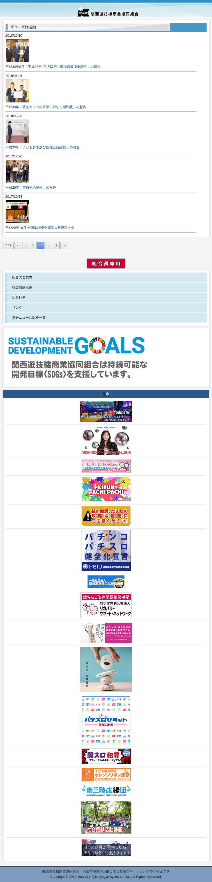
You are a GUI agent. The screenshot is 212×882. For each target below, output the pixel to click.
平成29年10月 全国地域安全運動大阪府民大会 (39, 228)
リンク (17, 307)
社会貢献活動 (22, 287)
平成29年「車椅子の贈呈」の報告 (30, 187)
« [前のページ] (18, 245)
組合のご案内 (22, 277)
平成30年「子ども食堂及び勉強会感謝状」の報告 (42, 147)
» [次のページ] (64, 245)
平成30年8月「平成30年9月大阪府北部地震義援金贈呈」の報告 (52, 67)
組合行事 (19, 297)
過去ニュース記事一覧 (29, 317)
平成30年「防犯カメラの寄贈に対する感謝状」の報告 (45, 107)
